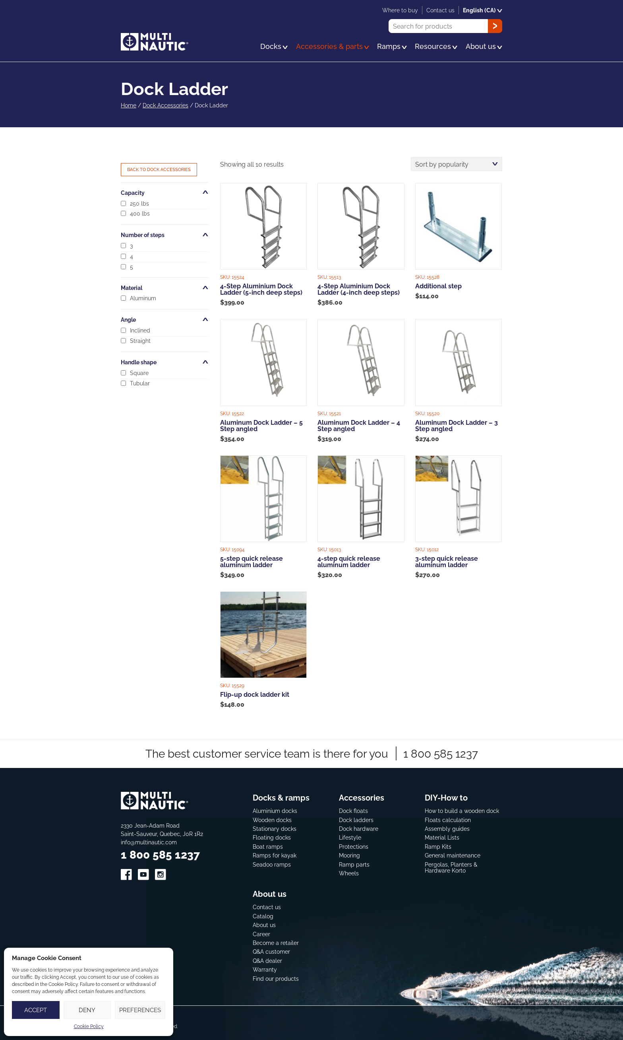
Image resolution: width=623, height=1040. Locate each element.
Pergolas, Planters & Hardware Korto (451, 867)
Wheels (349, 873)
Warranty (265, 969)
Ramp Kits (438, 846)
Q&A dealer (267, 961)
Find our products (276, 979)
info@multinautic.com (149, 842)
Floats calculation (448, 820)
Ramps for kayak (274, 855)
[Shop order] (456, 164)
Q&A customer (271, 951)
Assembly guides (447, 829)
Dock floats (353, 811)
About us (264, 925)
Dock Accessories (165, 105)
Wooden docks (272, 820)
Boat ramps (268, 846)
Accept (35, 1010)
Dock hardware (358, 829)
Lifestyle (350, 837)
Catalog (263, 916)
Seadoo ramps (272, 864)
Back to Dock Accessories (159, 169)
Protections (353, 846)
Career (261, 934)
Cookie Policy (89, 1026)
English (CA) (482, 10)
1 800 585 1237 (440, 753)
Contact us (267, 907)
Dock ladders (356, 820)
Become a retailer (276, 943)
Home (128, 105)
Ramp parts (354, 864)
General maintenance (452, 855)
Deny (87, 1010)
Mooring (349, 855)
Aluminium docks (275, 811)
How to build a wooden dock (462, 811)
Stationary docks (274, 829)
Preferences (140, 1010)
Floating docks (272, 837)
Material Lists (442, 837)
